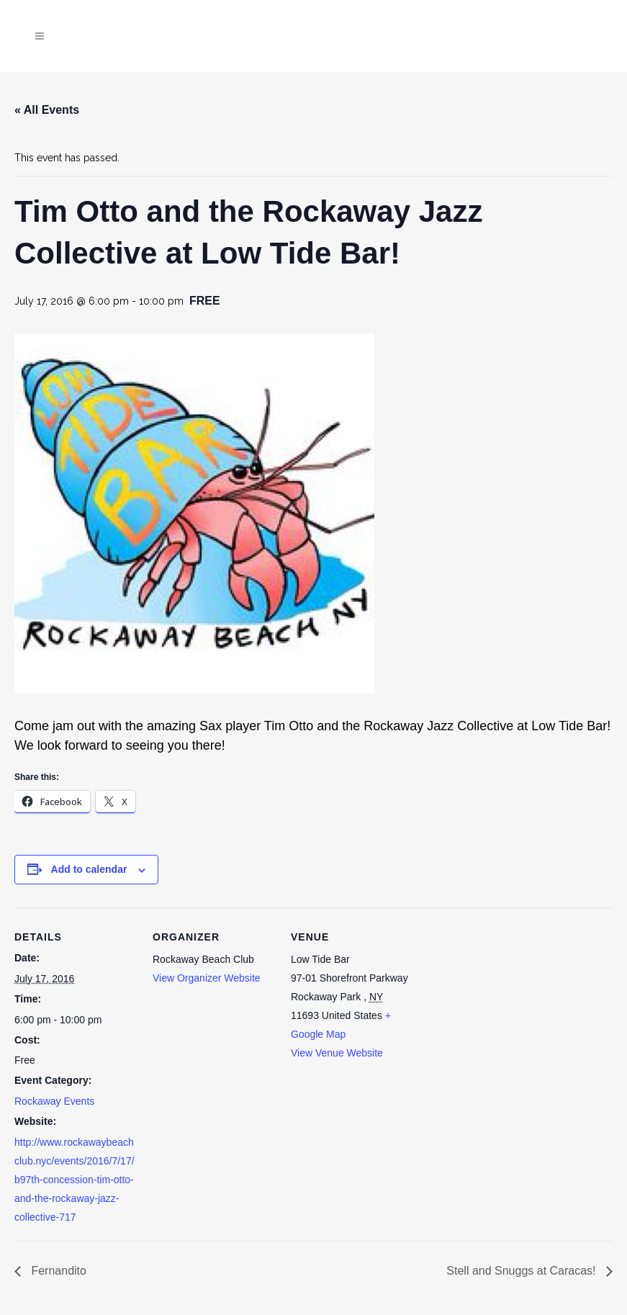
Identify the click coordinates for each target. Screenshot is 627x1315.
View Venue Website (337, 1053)
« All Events (46, 110)
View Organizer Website (207, 978)
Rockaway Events (54, 1101)
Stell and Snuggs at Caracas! (522, 1271)
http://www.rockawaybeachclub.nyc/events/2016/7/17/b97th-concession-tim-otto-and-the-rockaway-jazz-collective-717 (74, 1179)
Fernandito (57, 1271)
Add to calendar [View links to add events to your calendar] (89, 869)
